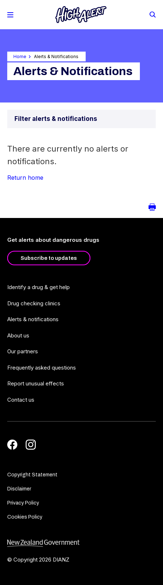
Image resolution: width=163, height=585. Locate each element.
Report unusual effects (35, 383)
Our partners (22, 351)
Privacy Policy (23, 503)
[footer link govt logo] (81, 543)
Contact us (20, 399)
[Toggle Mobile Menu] (10, 14)
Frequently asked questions (41, 367)
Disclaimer (19, 489)
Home (19, 56)
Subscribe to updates (49, 258)
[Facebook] (12, 445)
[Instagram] (31, 445)
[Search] (152, 14)
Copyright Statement (32, 474)
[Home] (81, 14)
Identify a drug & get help (38, 287)
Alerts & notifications (33, 319)
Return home (25, 177)
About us (18, 335)
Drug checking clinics (33, 303)
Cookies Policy (24, 517)
